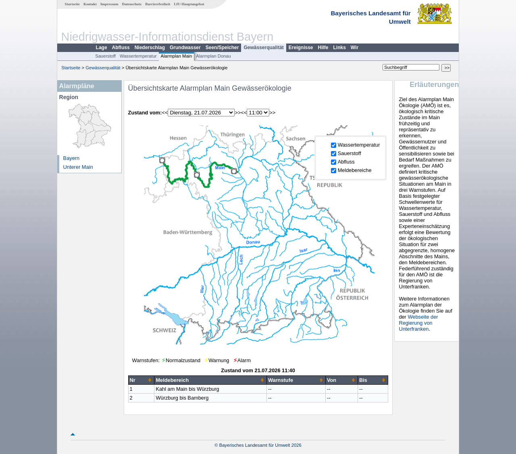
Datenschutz (132, 4)
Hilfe (323, 47)
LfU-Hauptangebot (189, 4)
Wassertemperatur (138, 56)
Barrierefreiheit (157, 4)
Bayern (71, 158)
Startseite (72, 4)
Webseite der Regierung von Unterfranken (418, 323)
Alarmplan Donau (213, 56)
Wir (354, 47)
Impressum (109, 4)
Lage (101, 47)
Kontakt (90, 4)
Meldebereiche (355, 170)
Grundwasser (185, 47)
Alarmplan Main (176, 56)
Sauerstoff (105, 56)
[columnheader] (141, 379)
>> (238, 113)
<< (165, 113)
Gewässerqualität (263, 47)
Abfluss (121, 47)
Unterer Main (78, 167)
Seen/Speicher (222, 47)
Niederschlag (150, 47)
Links (339, 47)
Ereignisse (301, 47)
